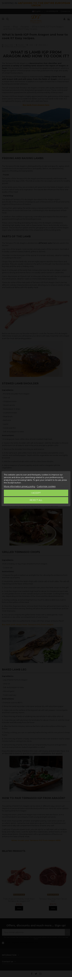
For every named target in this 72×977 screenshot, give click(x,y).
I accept (36, 493)
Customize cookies (46, 486)
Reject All (36, 500)
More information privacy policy (19, 486)
